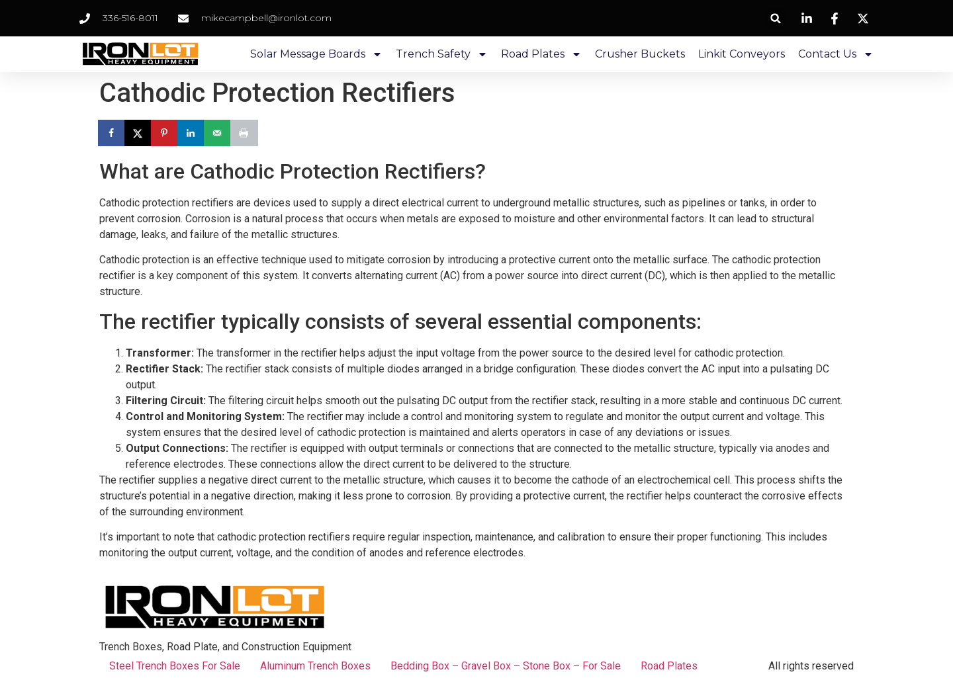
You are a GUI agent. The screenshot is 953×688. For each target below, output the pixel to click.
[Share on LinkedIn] (192, 133)
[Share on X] (139, 133)
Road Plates (541, 54)
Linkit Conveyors (741, 54)
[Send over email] (218, 133)
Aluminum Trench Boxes (315, 666)
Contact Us (836, 54)
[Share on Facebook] (112, 133)
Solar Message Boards (316, 54)
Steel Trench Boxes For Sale (174, 666)
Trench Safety (442, 54)
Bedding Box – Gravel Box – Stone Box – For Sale (505, 666)
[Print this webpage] (245, 133)
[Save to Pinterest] (165, 133)
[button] (776, 18)
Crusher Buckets (640, 54)
